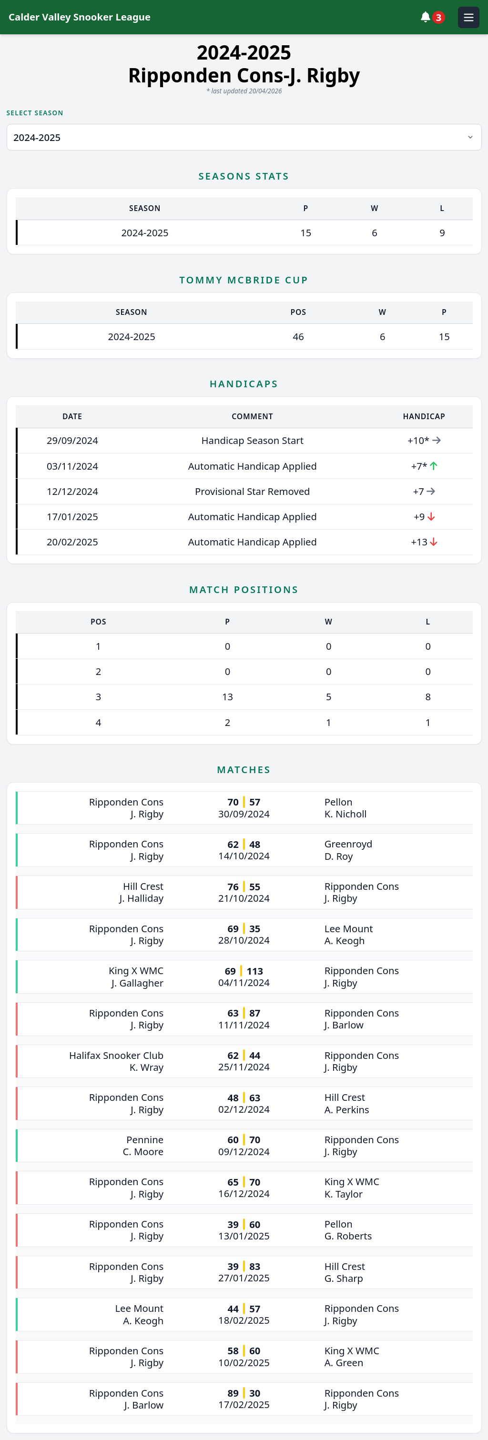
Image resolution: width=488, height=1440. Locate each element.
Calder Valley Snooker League (80, 16)
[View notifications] (435, 17)
